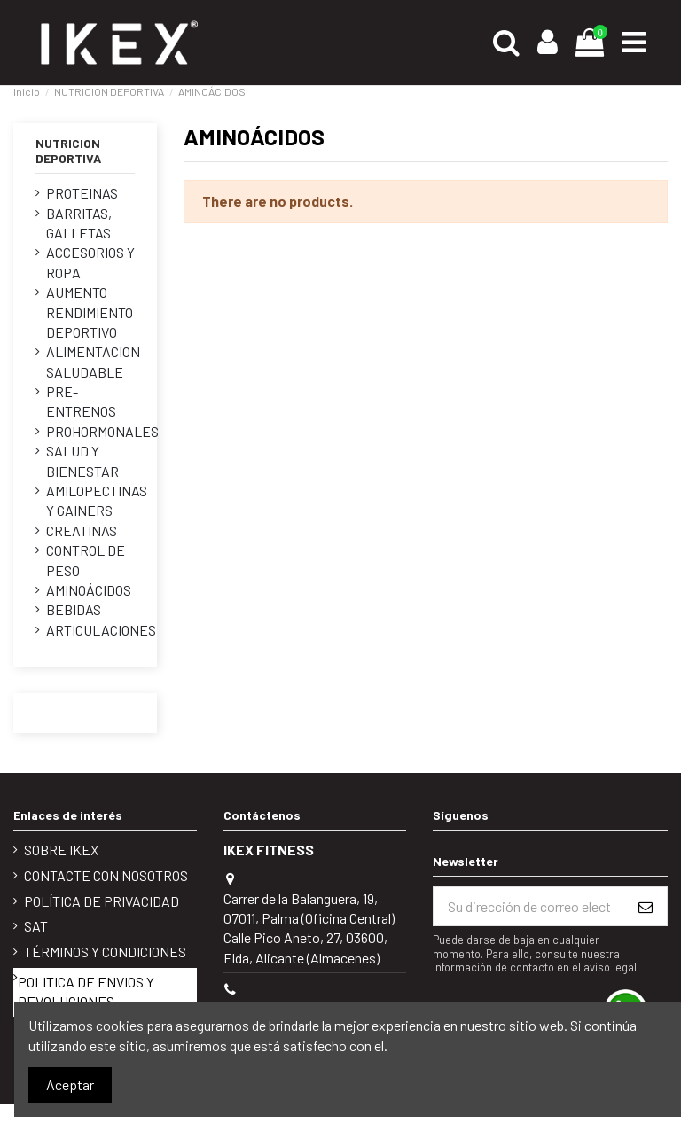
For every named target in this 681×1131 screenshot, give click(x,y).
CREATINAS (81, 530)
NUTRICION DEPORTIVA (68, 151)
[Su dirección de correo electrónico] (529, 906)
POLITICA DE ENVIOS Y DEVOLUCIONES (86, 991)
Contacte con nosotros (106, 875)
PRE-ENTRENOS (81, 401)
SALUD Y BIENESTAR (82, 460)
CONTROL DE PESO (85, 560)
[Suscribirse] (645, 906)
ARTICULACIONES (101, 629)
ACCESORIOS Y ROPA (90, 262)
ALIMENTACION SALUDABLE (93, 361)
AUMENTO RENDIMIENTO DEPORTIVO (89, 312)
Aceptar (70, 1084)
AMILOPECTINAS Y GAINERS (96, 500)
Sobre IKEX (61, 849)
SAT (36, 925)
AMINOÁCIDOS (88, 589)
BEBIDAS (73, 609)
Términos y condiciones (105, 951)
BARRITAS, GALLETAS (79, 223)
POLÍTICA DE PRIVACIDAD (101, 901)
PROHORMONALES (102, 431)
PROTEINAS (82, 192)
